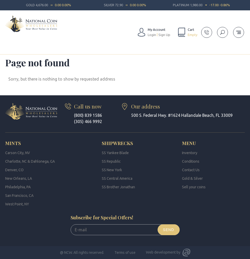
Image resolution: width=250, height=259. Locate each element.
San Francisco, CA (19, 195)
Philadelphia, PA (18, 187)
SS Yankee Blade (115, 153)
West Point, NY (17, 204)
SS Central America (117, 178)
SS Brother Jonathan (118, 187)
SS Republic (111, 161)
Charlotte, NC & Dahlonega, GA (30, 161)
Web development (161, 252)
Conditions (190, 161)
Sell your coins (194, 187)
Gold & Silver (192, 178)
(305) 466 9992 (88, 121)
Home (10, 48)
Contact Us (191, 170)
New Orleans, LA (18, 178)
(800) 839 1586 (88, 115)
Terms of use (125, 252)
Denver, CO (14, 170)
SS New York (112, 170)
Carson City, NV (17, 153)
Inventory (189, 153)
